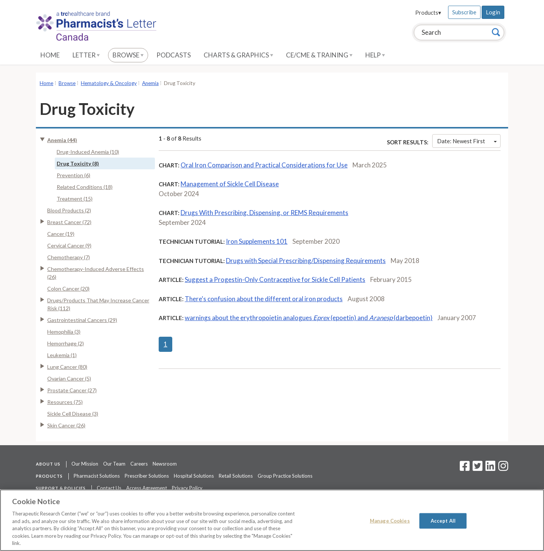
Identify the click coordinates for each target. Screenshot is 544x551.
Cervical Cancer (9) (69, 245)
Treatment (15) (75, 198)
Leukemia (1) (62, 355)
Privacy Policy (187, 488)
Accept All (443, 520)
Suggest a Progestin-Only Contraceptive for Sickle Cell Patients (275, 279)
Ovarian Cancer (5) (69, 378)
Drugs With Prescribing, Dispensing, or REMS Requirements (264, 213)
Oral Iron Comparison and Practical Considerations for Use (264, 165)
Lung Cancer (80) (67, 367)
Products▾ (428, 12)
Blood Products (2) (69, 210)
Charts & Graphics (238, 55)
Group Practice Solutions (285, 476)
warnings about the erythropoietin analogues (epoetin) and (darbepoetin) (309, 318)
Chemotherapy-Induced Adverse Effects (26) (95, 273)
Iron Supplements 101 (256, 241)
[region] (272, 520)
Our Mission (84, 464)
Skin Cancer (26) (66, 425)
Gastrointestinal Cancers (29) (82, 320)
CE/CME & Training (319, 55)
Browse (128, 55)
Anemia (150, 83)
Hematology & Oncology (109, 83)
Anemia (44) (62, 140)
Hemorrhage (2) (65, 343)
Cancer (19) (60, 234)
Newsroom (165, 464)
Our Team (114, 464)
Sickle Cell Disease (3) (72, 413)
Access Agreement (146, 488)
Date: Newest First (467, 141)
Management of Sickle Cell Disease (230, 184)
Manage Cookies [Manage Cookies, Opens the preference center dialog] (390, 520)
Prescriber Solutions (147, 476)
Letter (86, 55)
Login (493, 12)
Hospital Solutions (194, 476)
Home (50, 55)
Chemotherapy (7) (68, 257)
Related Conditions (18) (85, 187)
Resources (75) (65, 402)
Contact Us (109, 488)
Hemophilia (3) (63, 331)
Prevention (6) (73, 175)
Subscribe (464, 12)
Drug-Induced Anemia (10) (88, 152)
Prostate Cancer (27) (72, 390)
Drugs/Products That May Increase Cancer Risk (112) (98, 304)
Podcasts (173, 55)
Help (375, 55)
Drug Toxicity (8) (78, 163)
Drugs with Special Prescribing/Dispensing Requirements (306, 261)
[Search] (496, 32)
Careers (139, 464)
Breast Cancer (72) (69, 222)
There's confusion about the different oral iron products (264, 299)
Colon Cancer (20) (68, 288)
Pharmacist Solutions (97, 476)
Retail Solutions (236, 476)
